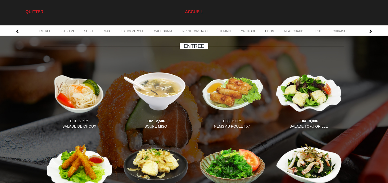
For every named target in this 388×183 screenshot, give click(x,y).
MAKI (107, 31)
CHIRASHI (340, 31)
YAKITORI (248, 31)
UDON (269, 31)
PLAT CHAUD (293, 31)
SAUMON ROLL (132, 31)
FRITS (318, 31)
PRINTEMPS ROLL (196, 31)
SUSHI (89, 31)
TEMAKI (225, 31)
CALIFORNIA (163, 31)
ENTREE (45, 31)
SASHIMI (67, 31)
